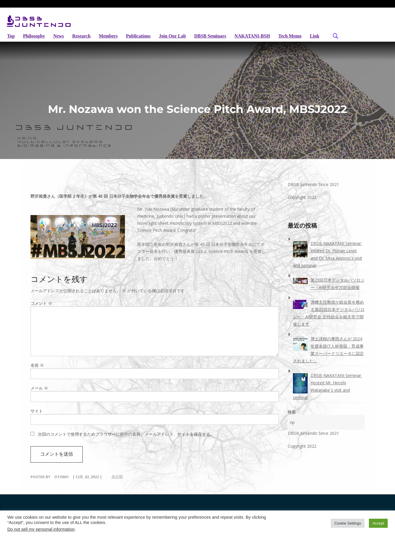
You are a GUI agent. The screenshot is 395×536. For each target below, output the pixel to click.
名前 (37, 371)
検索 (292, 418)
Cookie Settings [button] (347, 523)
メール (39, 394)
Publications (141, 35)
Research (83, 35)
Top (11, 35)
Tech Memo (296, 35)
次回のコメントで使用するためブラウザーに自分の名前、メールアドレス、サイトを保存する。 (126, 440)
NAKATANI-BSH (257, 35)
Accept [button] (378, 523)
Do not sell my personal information (41, 529)
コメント (41, 309)
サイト (36, 417)
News (59, 35)
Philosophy (34, 35)
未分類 (117, 483)
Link (12, 42)
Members (110, 35)
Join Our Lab (176, 35)
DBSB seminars (215, 35)
